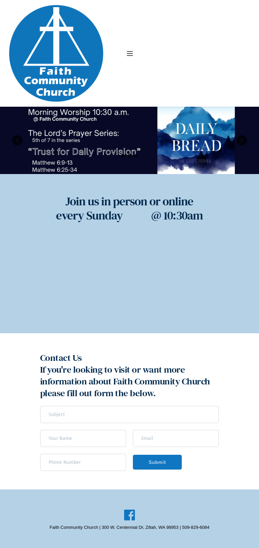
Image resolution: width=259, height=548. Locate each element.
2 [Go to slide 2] (129, 155)
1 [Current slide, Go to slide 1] (122, 155)
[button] (130, 53)
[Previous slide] (17, 140)
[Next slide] (242, 140)
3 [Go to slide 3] (136, 155)
